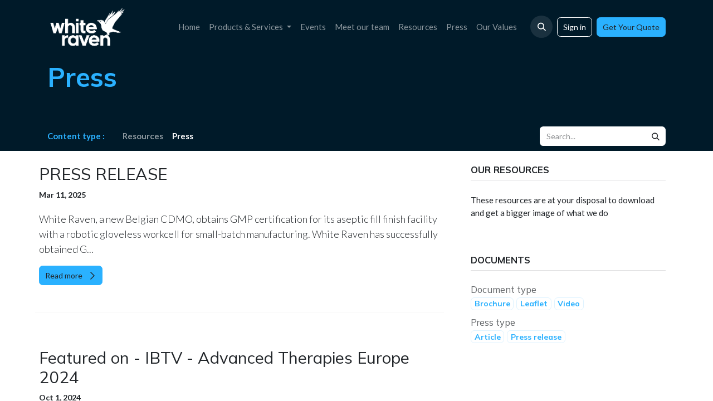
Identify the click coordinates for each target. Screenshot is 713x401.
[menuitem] (189, 27)
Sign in (574, 27)
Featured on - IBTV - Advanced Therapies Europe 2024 (224, 367)
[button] (541, 27)
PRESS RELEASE (103, 174)
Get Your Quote (631, 27)
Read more (70, 275)
